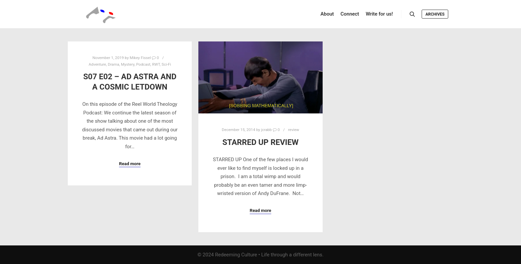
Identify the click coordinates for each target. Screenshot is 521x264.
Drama (113, 64)
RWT (156, 64)
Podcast (143, 64)
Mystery (128, 64)
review (293, 129)
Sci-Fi (166, 64)
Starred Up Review (260, 142)
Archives (435, 14)
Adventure (97, 64)
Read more (130, 163)
